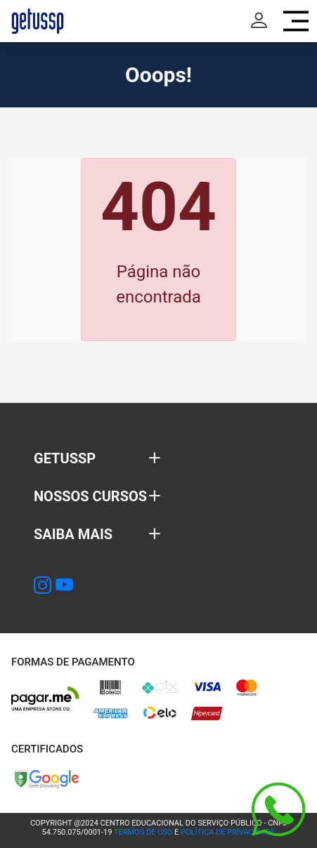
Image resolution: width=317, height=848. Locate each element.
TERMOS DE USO (143, 832)
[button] (97, 458)
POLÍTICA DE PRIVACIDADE (228, 832)
